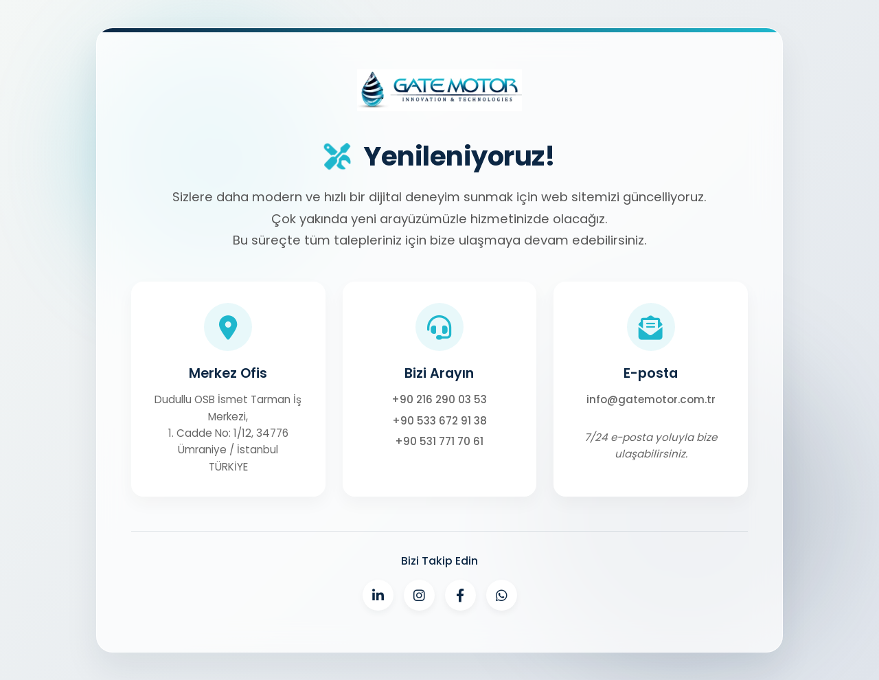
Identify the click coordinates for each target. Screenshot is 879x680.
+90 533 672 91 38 (439, 420)
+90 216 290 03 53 (439, 399)
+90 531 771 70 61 (439, 441)
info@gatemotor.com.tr (651, 399)
